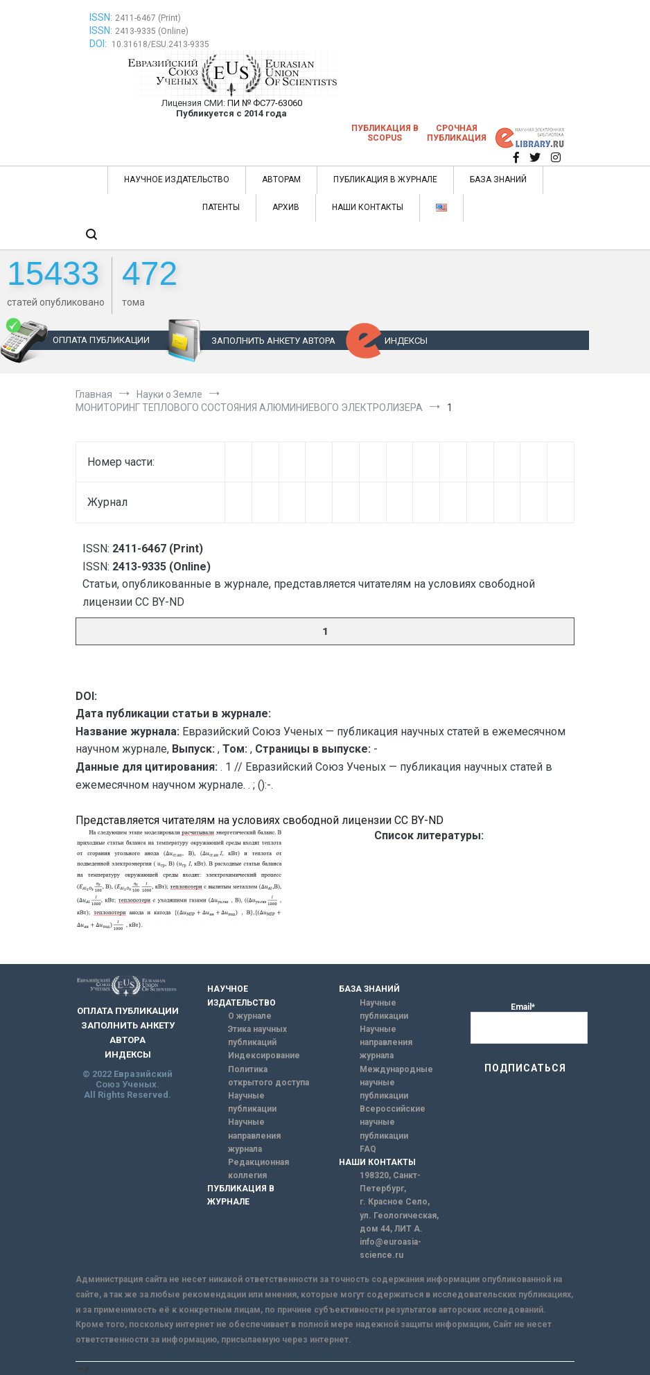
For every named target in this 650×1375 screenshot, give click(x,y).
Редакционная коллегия (258, 1168)
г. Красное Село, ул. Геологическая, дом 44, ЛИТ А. (399, 1215)
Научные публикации (252, 1102)
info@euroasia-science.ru (390, 1248)
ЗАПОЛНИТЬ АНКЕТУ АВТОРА (273, 340)
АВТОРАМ (281, 179)
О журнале (250, 1016)
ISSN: (100, 17)
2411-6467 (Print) (148, 18)
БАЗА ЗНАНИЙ (498, 179)
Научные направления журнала (254, 1135)
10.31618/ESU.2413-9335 (160, 44)
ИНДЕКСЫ (406, 340)
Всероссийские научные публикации (392, 1122)
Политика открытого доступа (268, 1076)
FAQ (368, 1149)
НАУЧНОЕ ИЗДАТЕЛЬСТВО (176, 179)
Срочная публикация (456, 133)
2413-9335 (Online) (151, 31)
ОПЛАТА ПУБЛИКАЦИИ (101, 340)
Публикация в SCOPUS (385, 133)
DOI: (99, 43)
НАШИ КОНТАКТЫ (367, 207)
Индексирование (264, 1055)
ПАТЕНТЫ (221, 207)
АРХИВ (285, 207)
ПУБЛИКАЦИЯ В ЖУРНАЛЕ (385, 179)
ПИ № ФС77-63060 (264, 103)
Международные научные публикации (396, 1083)
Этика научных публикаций (257, 1035)
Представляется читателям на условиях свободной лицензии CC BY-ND (259, 820)
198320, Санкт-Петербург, (390, 1182)
